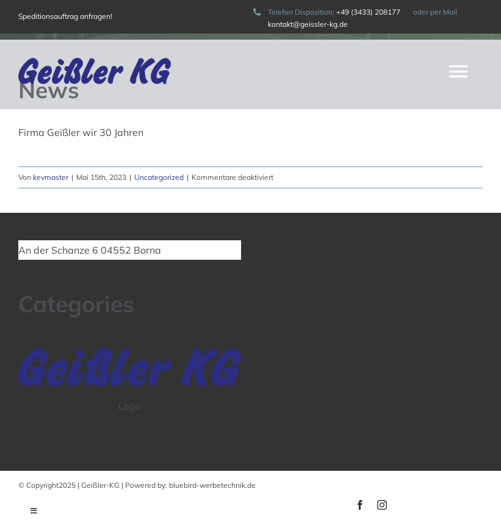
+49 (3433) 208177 (369, 11)
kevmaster (50, 177)
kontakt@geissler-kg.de (308, 24)
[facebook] (360, 505)
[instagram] (382, 505)
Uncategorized (159, 177)
